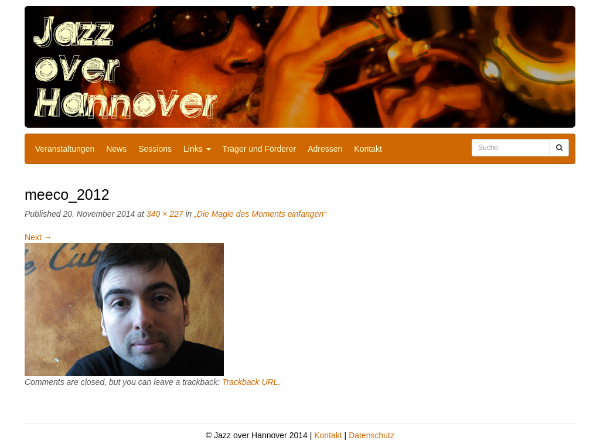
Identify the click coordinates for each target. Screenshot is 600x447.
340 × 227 (164, 214)
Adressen (325, 148)
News (116, 148)
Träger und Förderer (259, 148)
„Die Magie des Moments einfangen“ (260, 214)
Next (38, 237)
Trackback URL (250, 382)
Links (197, 148)
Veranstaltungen (64, 148)
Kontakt (367, 148)
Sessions (155, 148)
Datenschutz (371, 435)
